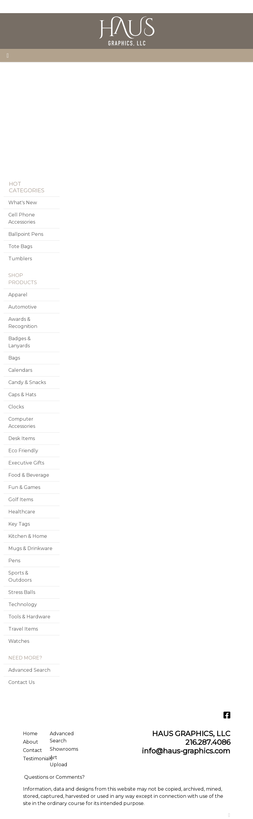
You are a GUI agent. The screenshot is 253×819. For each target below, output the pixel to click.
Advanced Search (29, 670)
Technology (22, 604)
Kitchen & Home (27, 536)
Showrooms (59, 749)
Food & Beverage (28, 475)
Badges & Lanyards (19, 342)
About (30, 742)
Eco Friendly (23, 450)
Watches (18, 641)
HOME (13, 6)
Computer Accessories (21, 422)
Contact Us (21, 682)
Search (194, 6)
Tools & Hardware (29, 617)
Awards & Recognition (22, 322)
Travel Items (23, 629)
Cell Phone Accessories (21, 218)
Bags (14, 358)
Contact (32, 750)
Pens (14, 560)
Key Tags (19, 524)
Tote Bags (20, 246)
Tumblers (20, 258)
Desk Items (21, 438)
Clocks (16, 407)
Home (30, 733)
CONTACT (98, 6)
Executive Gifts (26, 463)
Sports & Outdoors (20, 576)
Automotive (22, 307)
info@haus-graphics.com (186, 751)
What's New (22, 202)
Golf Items (20, 499)
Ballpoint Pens (25, 234)
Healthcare (21, 512)
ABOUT (35, 6)
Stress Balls (21, 592)
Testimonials (33, 758)
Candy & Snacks (27, 382)
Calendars (20, 370)
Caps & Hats (22, 394)
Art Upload (58, 761)
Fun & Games (24, 487)
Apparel (17, 295)
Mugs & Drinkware (30, 548)
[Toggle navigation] (7, 55)
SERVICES (60, 6)
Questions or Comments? (54, 777)
